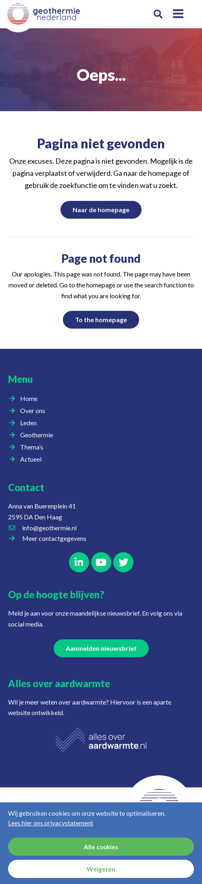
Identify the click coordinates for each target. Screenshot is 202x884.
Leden (30, 423)
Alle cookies (101, 846)
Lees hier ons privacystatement (50, 823)
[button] (158, 14)
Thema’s (33, 447)
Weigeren (101, 869)
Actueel (33, 459)
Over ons (34, 411)
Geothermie (38, 435)
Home (28, 398)
